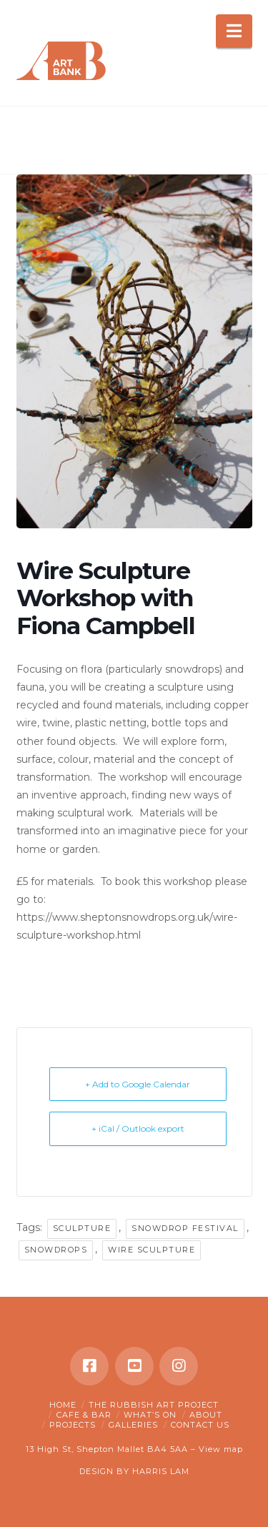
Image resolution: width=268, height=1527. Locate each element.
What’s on (150, 1415)
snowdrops (56, 1250)
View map (221, 1449)
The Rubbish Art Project (154, 1405)
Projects (72, 1425)
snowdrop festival (185, 1228)
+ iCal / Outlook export (137, 1128)
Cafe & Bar (83, 1415)
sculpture (82, 1228)
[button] (234, 31)
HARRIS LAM (160, 1471)
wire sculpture (151, 1250)
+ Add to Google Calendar (137, 1084)
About (205, 1415)
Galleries (133, 1425)
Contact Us (200, 1425)
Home (62, 1405)
